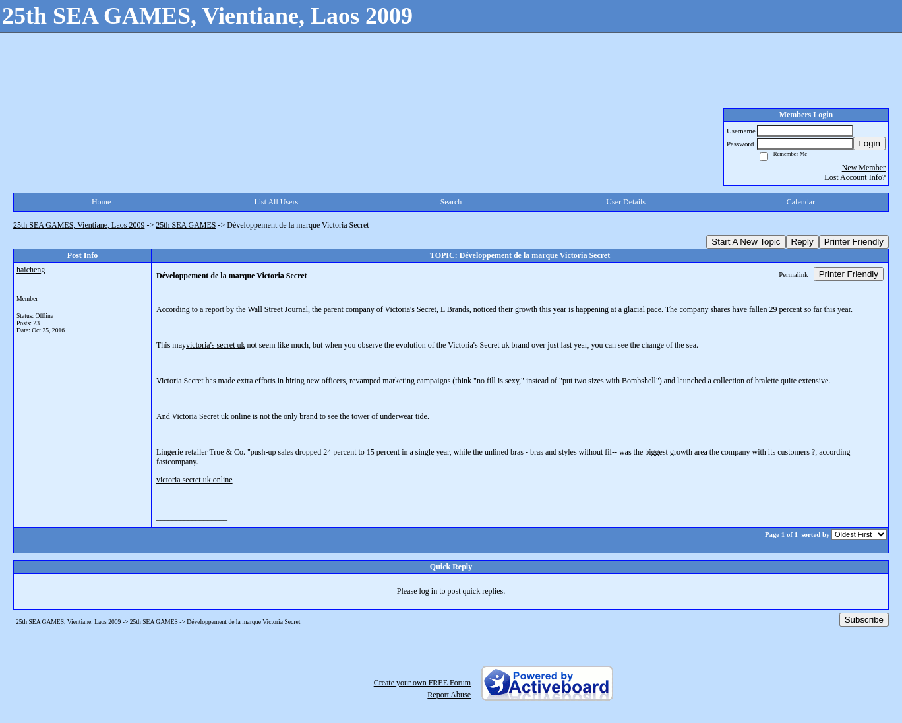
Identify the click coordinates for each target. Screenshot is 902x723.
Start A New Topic (745, 242)
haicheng (30, 269)
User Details (626, 201)
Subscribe (864, 620)
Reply (802, 242)
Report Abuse (449, 694)
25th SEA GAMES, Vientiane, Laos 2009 (78, 225)
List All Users (276, 201)
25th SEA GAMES (186, 225)
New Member (864, 167)
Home (101, 201)
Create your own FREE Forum (422, 682)
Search (451, 201)
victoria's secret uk (215, 345)
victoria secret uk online (194, 479)
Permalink (793, 274)
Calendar (801, 201)
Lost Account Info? (855, 177)
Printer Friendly (854, 242)
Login (869, 143)
